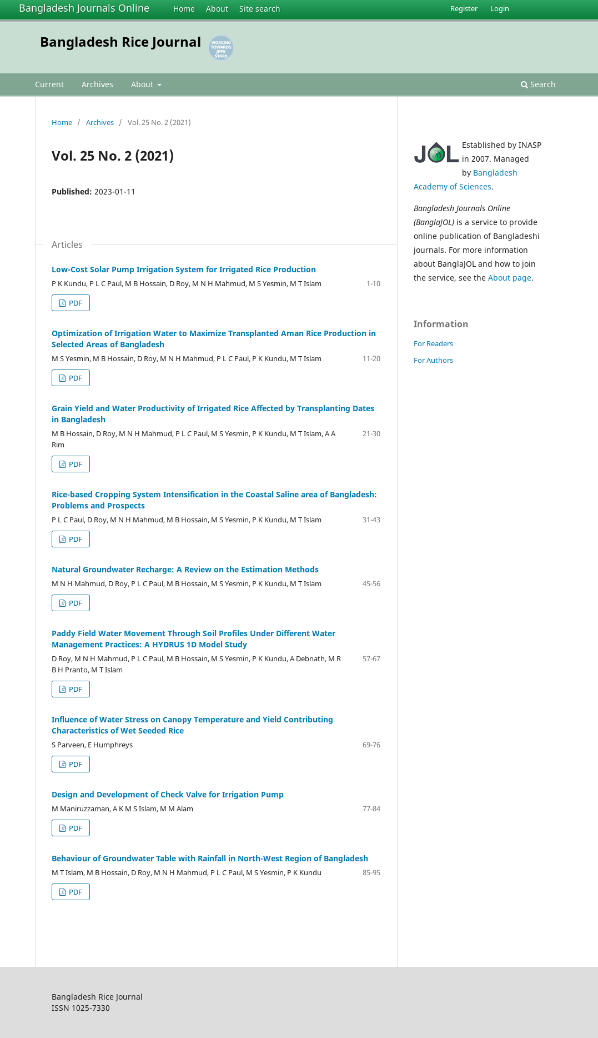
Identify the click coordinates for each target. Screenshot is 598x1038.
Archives (97, 84)
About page (509, 277)
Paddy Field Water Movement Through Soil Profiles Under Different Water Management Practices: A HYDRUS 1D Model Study (193, 639)
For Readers (433, 343)
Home (184, 8)
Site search (259, 8)
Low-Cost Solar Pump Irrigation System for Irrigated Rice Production (184, 269)
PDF (74, 303)
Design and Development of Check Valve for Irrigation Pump (168, 794)
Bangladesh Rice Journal (120, 41)
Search (538, 84)
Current (49, 84)
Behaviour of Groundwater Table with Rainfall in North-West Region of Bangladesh (210, 858)
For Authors (433, 360)
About (217, 8)
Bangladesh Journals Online (84, 7)
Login (499, 8)
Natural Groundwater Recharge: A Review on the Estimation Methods (185, 569)
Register (464, 8)
